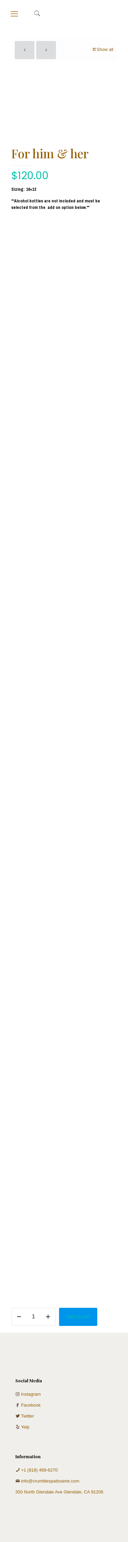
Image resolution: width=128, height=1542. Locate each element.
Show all (102, 49)
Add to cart (78, 1316)
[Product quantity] (33, 1317)
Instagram (31, 1394)
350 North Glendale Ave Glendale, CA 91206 (59, 1491)
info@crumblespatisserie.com (50, 1481)
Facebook (31, 1405)
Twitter (27, 1416)
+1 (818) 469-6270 (39, 1470)
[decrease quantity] (19, 1317)
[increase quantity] (48, 1317)
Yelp (25, 1427)
